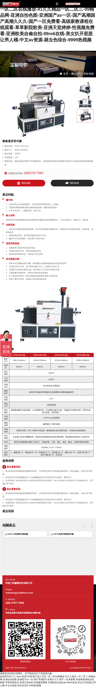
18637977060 (73, 3)
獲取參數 (23, 183)
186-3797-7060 (14, 602)
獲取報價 (72, 183)
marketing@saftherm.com (19, 593)
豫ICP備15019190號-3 (18, 668)
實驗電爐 (89, 73)
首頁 (65, 73)
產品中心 (76, 73)
